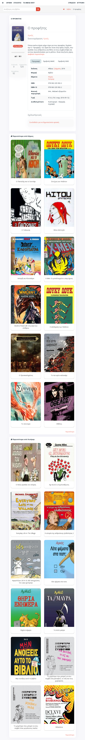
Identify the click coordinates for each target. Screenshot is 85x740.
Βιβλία (69, 9)
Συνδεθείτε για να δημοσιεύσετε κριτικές (44, 122)
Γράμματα (57, 69)
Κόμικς (50, 77)
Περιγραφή (36, 61)
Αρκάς (30, 35)
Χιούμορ (51, 79)
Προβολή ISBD (63, 61)
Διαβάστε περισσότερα (36, 54)
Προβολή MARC (49, 61)
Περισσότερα (70, 432)
